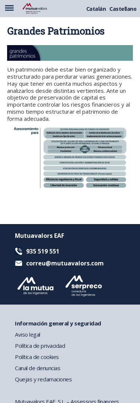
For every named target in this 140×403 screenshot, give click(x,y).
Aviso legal (27, 334)
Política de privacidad (40, 345)
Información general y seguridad (58, 323)
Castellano (122, 8)
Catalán (96, 8)
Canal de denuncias (37, 368)
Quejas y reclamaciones (43, 379)
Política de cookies (37, 357)
